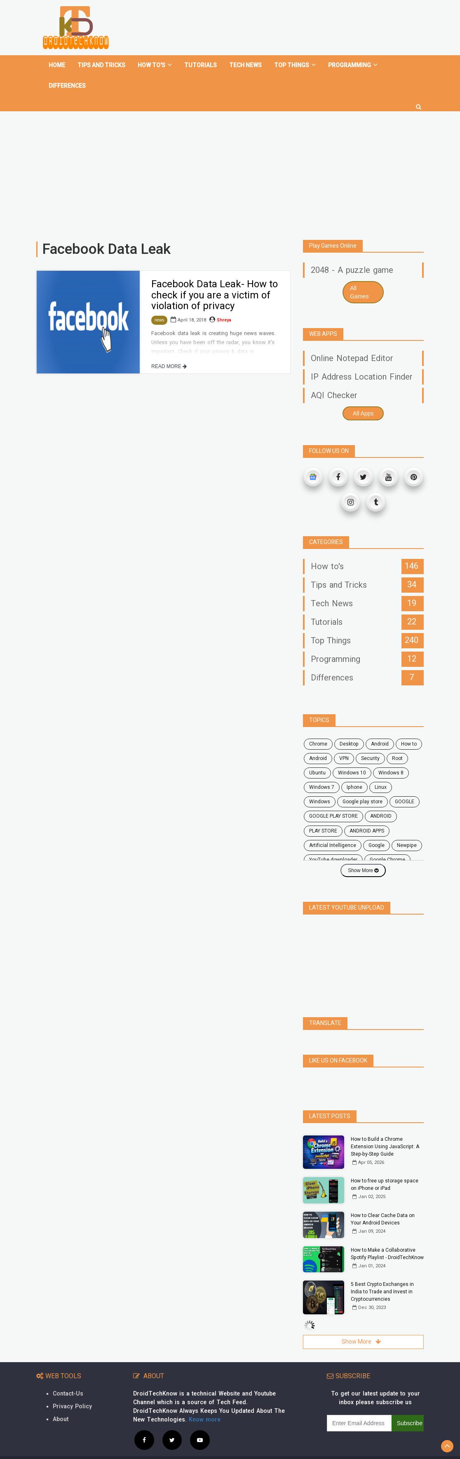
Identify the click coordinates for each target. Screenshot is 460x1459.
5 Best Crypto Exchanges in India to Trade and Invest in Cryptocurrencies (382, 1273)
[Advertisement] (230, 172)
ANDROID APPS (367, 831)
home (57, 65)
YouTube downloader (333, 859)
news (159, 320)
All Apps (363, 413)
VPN (344, 758)
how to (409, 744)
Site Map (410, 1448)
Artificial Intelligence (332, 845)
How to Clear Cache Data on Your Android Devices (383, 1201)
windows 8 (391, 772)
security (370, 758)
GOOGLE (404, 801)
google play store (363, 801)
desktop (349, 744)
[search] (418, 103)
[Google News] (313, 477)
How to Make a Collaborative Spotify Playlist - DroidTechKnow (387, 1235)
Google (376, 845)
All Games (359, 292)
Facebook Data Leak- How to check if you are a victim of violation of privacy (214, 295)
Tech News (245, 65)
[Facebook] (338, 477)
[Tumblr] (375, 502)
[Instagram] (350, 502)
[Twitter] (363, 477)
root (397, 758)
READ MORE (169, 366)
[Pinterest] (413, 477)
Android (318, 758)
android (380, 744)
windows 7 (321, 787)
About (60, 1401)
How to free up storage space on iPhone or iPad (384, 1166)
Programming (353, 65)
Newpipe (407, 845)
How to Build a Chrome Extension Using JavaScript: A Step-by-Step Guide (385, 1128)
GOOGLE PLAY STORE (333, 816)
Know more (205, 1401)
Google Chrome (387, 859)
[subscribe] (359, 1405)
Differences (67, 86)
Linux (381, 787)
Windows (319, 801)
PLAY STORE (323, 831)
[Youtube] (388, 477)
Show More (363, 870)
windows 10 (352, 772)
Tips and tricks (101, 65)
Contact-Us (68, 1375)
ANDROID (381, 816)
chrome (318, 744)
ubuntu (317, 772)
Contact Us (337, 1448)
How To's (155, 65)
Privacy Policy (72, 1388)
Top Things (295, 65)
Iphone (354, 787)
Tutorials (200, 65)
